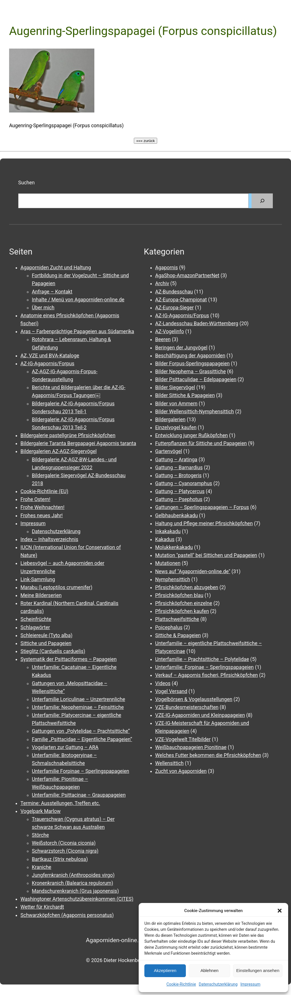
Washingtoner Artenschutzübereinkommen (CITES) (76, 899)
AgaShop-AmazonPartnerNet (187, 275)
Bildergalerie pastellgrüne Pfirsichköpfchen (67, 435)
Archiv (162, 283)
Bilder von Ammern (176, 403)
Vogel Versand (171, 691)
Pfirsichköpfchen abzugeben (186, 587)
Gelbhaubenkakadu (176, 515)
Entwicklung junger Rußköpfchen (191, 435)
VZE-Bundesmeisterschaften (187, 707)
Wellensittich (169, 763)
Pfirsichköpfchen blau (179, 595)
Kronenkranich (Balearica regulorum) (72, 883)
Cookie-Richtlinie (181, 984)
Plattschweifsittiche (177, 619)
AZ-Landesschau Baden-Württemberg (196, 323)
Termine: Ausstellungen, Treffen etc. (60, 803)
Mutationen (167, 563)
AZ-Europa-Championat (181, 300)
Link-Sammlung (37, 579)
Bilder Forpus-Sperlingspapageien (192, 363)
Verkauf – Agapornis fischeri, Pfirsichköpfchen (206, 675)
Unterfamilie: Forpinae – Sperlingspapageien (204, 667)
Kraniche (41, 867)
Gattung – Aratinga (176, 459)
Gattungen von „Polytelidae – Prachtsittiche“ (81, 731)
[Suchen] (262, 200)
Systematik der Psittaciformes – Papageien (68, 659)
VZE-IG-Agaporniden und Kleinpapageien (200, 715)
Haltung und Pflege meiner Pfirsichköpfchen (204, 523)
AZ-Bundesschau (174, 292)
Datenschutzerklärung (218, 984)
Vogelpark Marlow (40, 811)
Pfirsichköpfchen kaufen (182, 611)
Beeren (163, 339)
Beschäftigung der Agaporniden (190, 355)
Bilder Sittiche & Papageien (185, 395)
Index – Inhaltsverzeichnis (49, 539)
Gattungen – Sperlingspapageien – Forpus (202, 507)
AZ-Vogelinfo (169, 331)
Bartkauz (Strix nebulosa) (60, 859)
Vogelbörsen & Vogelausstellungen (193, 699)
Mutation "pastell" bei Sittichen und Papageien (206, 555)
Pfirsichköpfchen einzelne (183, 603)
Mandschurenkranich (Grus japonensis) (75, 891)
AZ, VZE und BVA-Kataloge (49, 355)
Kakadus (164, 539)
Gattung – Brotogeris (178, 475)
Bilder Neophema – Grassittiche (190, 371)
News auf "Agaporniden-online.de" (192, 571)
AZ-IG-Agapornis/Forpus (47, 363)
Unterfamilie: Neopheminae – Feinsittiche (78, 707)
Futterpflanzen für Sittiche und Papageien (201, 443)
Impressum (250, 984)
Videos (163, 683)
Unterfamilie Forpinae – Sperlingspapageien (80, 771)
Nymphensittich (172, 579)
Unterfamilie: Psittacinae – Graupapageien (79, 795)
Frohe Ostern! (35, 499)
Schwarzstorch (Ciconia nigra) (65, 851)
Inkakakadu (168, 531)
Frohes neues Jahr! (41, 515)
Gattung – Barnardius (179, 467)
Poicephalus (168, 627)
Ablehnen (209, 970)
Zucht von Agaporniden (181, 771)
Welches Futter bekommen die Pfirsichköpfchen (208, 755)
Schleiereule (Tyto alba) (46, 635)
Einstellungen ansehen (257, 970)
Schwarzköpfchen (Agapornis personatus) (67, 915)
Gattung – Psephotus (178, 499)
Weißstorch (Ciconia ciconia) (63, 843)
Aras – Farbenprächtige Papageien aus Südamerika (77, 331)
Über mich (43, 307)
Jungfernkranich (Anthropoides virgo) (73, 875)
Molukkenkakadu (174, 547)
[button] (279, 910)
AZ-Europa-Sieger (174, 307)
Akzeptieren (165, 970)
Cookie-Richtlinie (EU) (44, 491)
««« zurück (145, 141)
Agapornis (166, 267)
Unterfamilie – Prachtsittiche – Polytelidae (202, 659)
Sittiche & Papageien (178, 635)
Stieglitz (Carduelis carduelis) (52, 651)
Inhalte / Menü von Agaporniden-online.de (78, 300)
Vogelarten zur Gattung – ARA (65, 747)
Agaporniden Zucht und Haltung (55, 267)
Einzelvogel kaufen (175, 427)
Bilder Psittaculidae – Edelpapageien (195, 379)
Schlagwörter (35, 627)
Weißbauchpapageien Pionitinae (190, 747)
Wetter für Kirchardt (42, 907)
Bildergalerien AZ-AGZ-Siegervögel (58, 451)
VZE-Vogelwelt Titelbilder (183, 739)
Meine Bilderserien (41, 595)
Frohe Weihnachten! (42, 507)
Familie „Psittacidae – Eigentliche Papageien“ (82, 739)
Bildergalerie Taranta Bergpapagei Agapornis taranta (78, 443)
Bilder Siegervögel (175, 387)
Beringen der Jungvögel (181, 348)
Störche (40, 835)
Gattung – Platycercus (180, 491)
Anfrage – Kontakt (52, 292)
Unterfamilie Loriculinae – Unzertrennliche (78, 699)
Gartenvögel (168, 451)
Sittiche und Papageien (45, 643)
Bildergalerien (170, 419)
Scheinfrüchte (35, 619)
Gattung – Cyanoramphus (183, 483)
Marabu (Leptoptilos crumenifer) (56, 587)
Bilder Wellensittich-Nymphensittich (194, 411)
